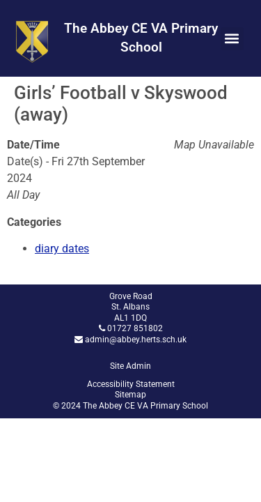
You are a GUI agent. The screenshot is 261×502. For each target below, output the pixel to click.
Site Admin (130, 366)
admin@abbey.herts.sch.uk (136, 339)
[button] (232, 38)
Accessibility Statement (131, 384)
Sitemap (130, 395)
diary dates (62, 248)
